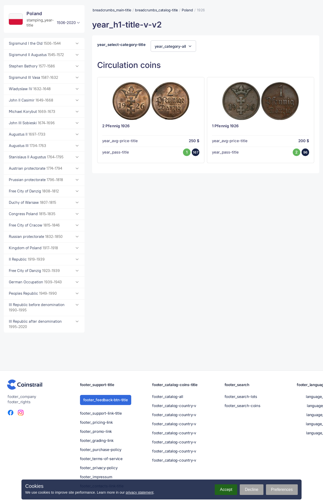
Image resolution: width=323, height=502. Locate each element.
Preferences (282, 489)
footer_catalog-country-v (174, 405)
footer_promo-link (96, 431)
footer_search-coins (242, 405)
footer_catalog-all (167, 396)
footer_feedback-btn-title (105, 399)
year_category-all (170, 46)
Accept (226, 489)
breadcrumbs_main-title (112, 10)
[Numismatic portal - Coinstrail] (25, 384)
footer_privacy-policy (99, 467)
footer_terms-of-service (101, 458)
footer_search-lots (241, 396)
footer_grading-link (97, 440)
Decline (251, 489)
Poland (187, 10)
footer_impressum (96, 476)
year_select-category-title (121, 44)
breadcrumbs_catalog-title (156, 10)
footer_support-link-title (101, 413)
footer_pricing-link (96, 422)
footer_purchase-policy (101, 449)
